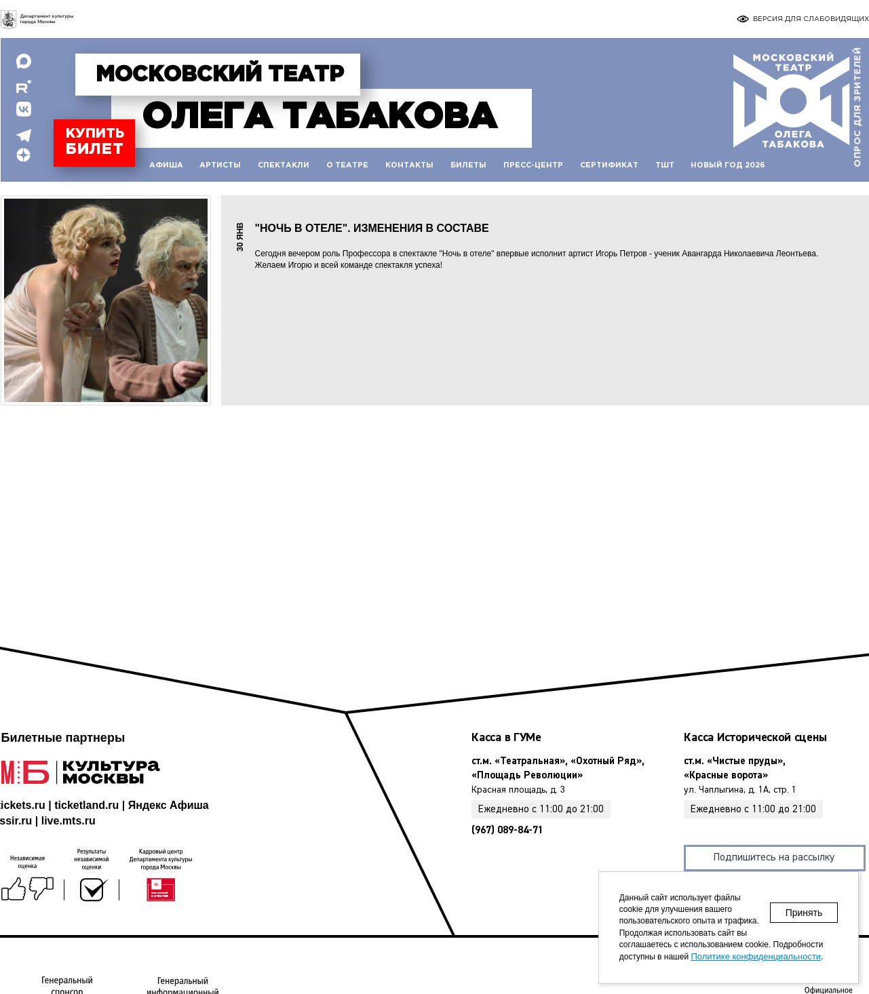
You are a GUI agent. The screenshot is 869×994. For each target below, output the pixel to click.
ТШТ (664, 165)
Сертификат (609, 165)
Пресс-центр (533, 165)
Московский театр (220, 75)
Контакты (409, 165)
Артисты (220, 165)
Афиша (166, 165)
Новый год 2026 (728, 165)
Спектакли (283, 165)
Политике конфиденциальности (756, 956)
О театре (347, 165)
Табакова (319, 118)
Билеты (468, 165)
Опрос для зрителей (858, 107)
